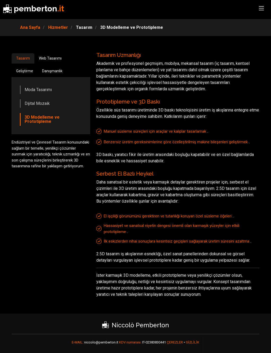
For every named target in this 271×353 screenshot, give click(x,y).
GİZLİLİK (192, 342)
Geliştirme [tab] (24, 71)
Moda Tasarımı (38, 89)
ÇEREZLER (175, 342)
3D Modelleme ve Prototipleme (42, 119)
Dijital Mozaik (37, 103)
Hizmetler (57, 27)
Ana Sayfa (30, 27)
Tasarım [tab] (23, 58)
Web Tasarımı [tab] (50, 58)
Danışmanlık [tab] (52, 71)
